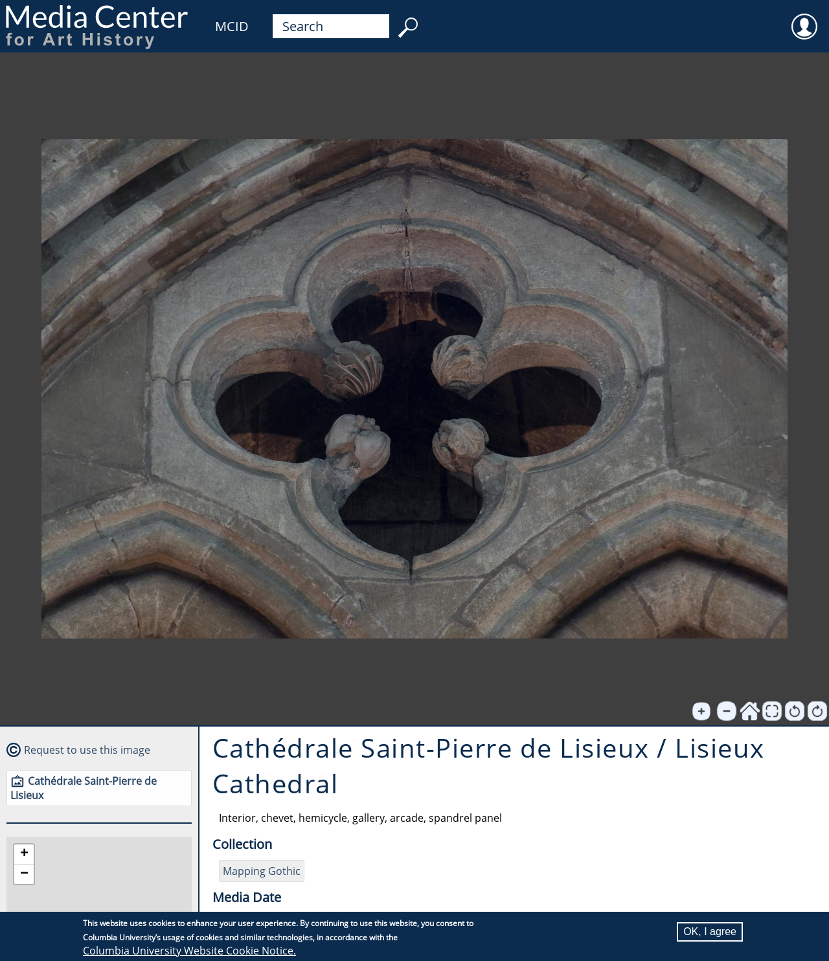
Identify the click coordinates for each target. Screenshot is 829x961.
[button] (24, 854)
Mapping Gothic (262, 871)
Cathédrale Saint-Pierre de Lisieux (83, 788)
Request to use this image (87, 750)
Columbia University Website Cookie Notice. (189, 951)
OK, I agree (709, 931)
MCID (232, 26)
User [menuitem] (804, 18)
